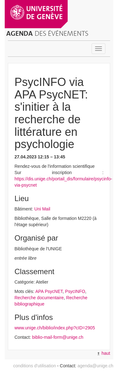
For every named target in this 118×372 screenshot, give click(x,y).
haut (104, 353)
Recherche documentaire (39, 297)
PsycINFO (75, 291)
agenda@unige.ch (95, 365)
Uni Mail (42, 208)
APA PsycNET (49, 291)
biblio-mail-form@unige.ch (57, 337)
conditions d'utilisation (34, 365)
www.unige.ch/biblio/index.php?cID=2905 (54, 327)
